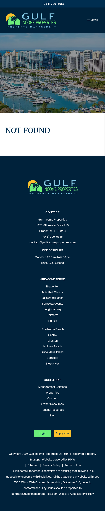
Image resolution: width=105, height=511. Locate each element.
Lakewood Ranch (52, 297)
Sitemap (33, 465)
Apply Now (62, 433)
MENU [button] (93, 20)
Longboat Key (52, 309)
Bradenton (52, 286)
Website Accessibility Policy (76, 493)
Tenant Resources (52, 409)
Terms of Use (72, 465)
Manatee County (52, 292)
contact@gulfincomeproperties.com (53, 242)
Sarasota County (52, 303)
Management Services (52, 386)
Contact (52, 398)
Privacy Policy (51, 465)
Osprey (52, 335)
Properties (52, 392)
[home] (31, 20)
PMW (71, 459)
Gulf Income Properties (52, 219)
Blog (52, 415)
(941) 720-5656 (54, 3)
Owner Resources (52, 404)
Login (42, 433)
